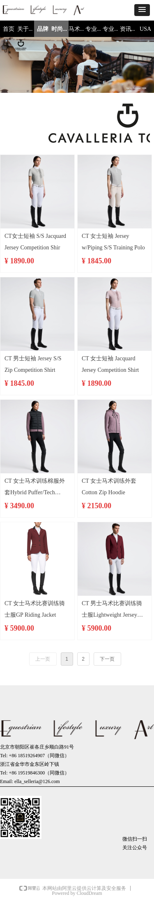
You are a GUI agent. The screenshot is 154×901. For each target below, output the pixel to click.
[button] (142, 10)
